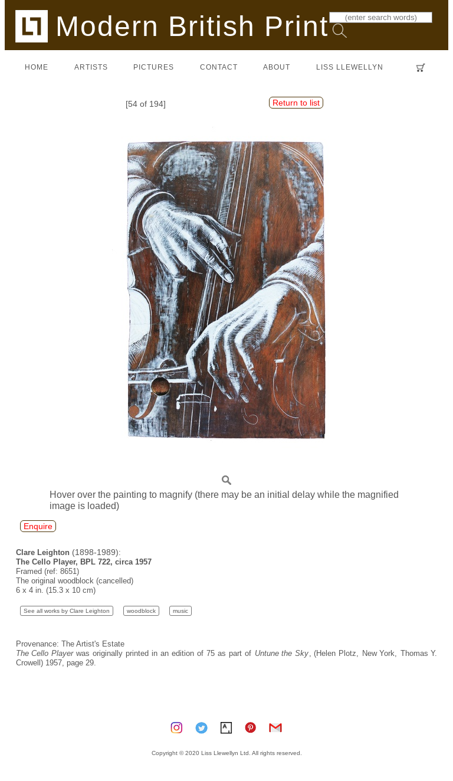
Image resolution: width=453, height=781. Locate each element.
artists (91, 67)
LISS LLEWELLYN (349, 67)
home (36, 67)
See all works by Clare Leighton (67, 611)
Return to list (296, 102)
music (180, 611)
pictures (153, 67)
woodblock (141, 611)
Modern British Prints (179, 25)
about (276, 67)
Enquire (38, 526)
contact (219, 67)
